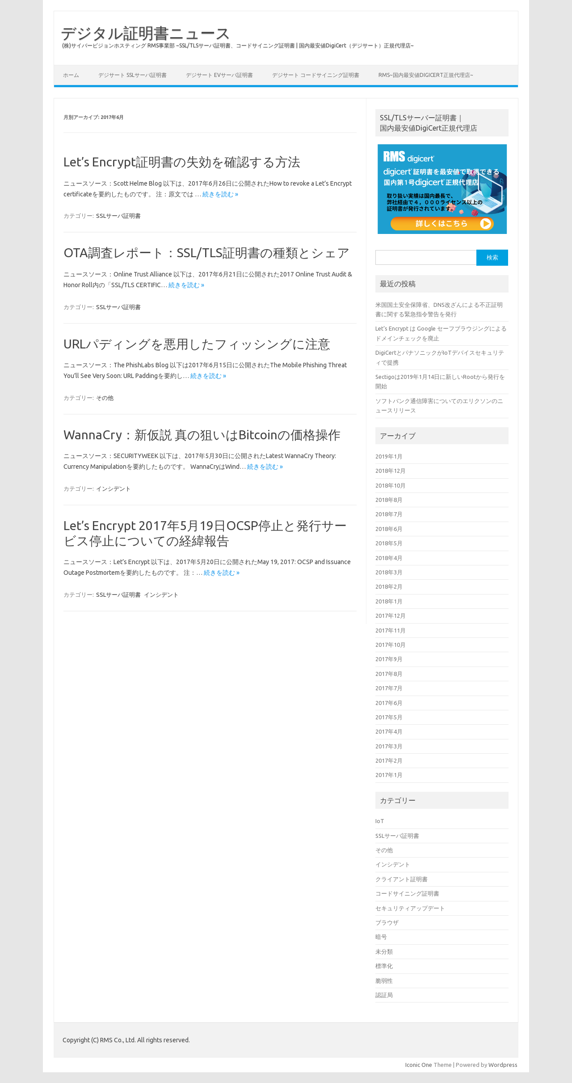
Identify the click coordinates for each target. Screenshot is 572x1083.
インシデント (113, 488)
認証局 (384, 995)
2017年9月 (389, 659)
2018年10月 (390, 485)
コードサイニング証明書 (407, 893)
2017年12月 (390, 615)
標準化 (384, 966)
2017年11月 (390, 630)
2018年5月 (389, 543)
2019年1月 (389, 456)
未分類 (384, 951)
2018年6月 (389, 529)
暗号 (381, 937)
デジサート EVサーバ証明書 (219, 75)
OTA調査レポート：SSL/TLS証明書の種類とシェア (206, 252)
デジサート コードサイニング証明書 (315, 75)
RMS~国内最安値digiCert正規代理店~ (426, 75)
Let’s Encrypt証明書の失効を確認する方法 (181, 162)
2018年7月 (389, 514)
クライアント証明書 (401, 879)
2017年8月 (389, 674)
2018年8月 (389, 500)
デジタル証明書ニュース (146, 32)
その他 (105, 398)
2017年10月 (390, 644)
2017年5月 (389, 717)
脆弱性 (384, 980)
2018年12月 (390, 470)
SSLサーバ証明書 (118, 215)
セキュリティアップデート (410, 908)
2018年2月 (389, 586)
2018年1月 (389, 601)
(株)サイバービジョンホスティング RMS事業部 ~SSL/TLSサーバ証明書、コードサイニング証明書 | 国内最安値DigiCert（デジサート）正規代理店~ (238, 45)
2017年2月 (389, 760)
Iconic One (418, 1065)
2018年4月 (389, 558)
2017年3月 (389, 746)
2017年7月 (389, 688)
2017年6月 (389, 703)
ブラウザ (387, 922)
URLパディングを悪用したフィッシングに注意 (196, 344)
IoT (379, 821)
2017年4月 (389, 731)
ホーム (71, 75)
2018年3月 (389, 572)
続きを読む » (220, 194)
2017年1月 (389, 775)
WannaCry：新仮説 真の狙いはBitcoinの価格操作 (202, 435)
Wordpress (502, 1065)
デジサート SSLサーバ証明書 (132, 75)
